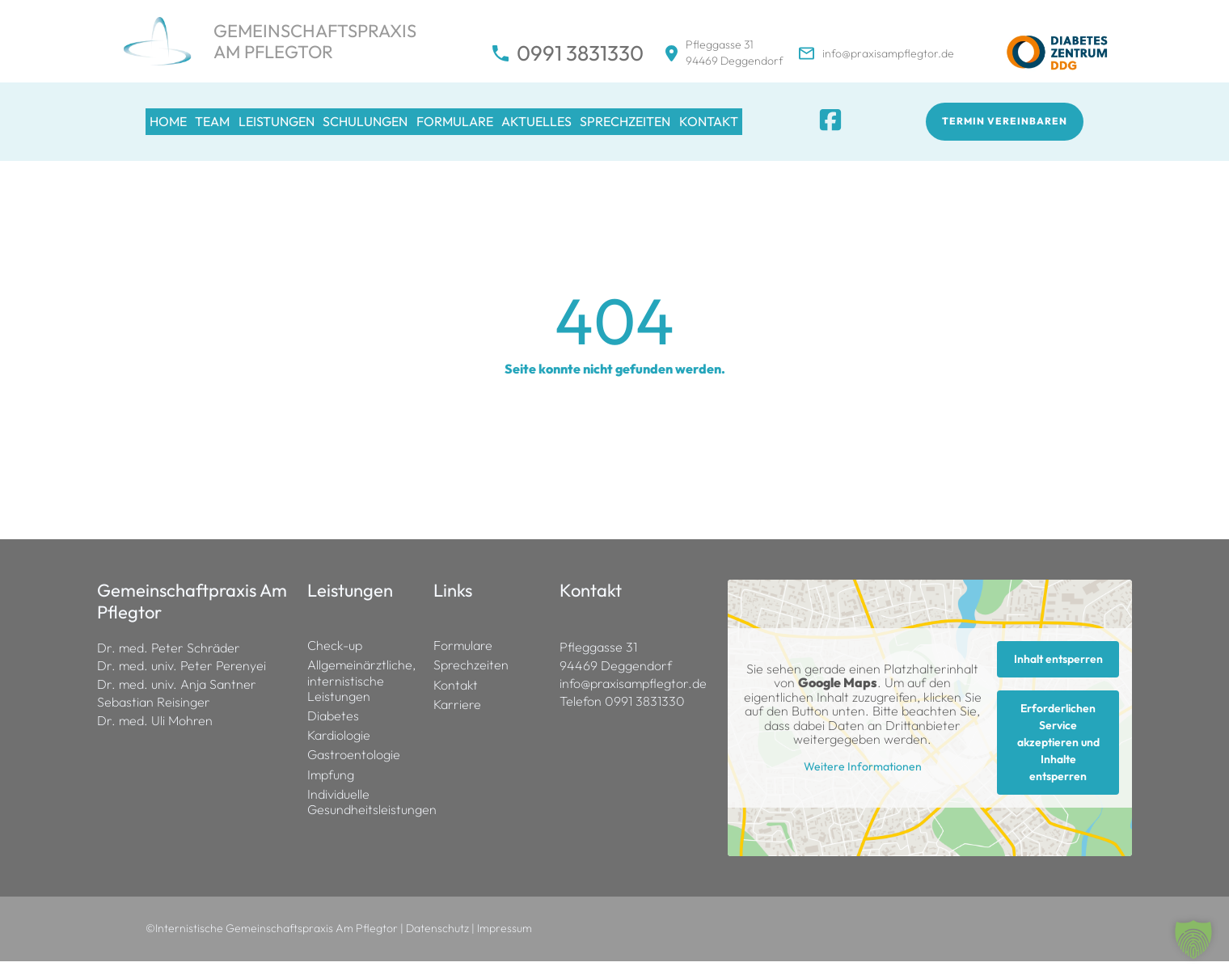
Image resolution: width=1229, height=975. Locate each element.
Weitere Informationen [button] (863, 780)
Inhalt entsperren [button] (1058, 672)
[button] (1193, 939)
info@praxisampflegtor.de (888, 53)
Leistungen (313, 127)
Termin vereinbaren (1005, 128)
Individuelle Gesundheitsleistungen (362, 815)
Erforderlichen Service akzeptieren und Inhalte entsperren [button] (1058, 756)
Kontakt (825, 127)
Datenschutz (437, 942)
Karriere (457, 718)
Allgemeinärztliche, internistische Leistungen (361, 694)
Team (231, 127)
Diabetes (333, 729)
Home (166, 127)
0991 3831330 (580, 53)
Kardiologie (338, 749)
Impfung (330, 788)
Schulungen (419, 127)
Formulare (524, 127)
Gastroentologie (353, 768)
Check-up (334, 659)
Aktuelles (622, 127)
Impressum (504, 942)
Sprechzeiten (726, 127)
